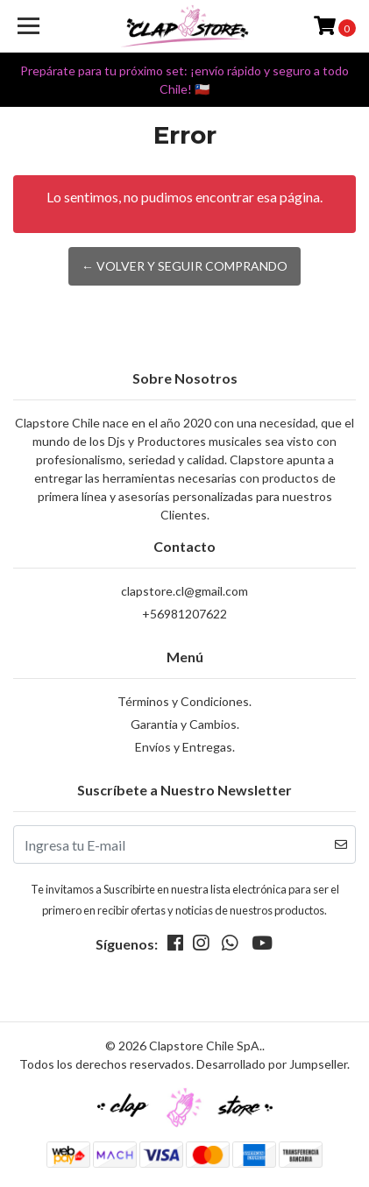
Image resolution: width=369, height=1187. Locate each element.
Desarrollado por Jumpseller (271, 1063)
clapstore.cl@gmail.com (184, 590)
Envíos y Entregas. (185, 746)
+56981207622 (184, 613)
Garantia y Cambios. (185, 724)
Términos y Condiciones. (184, 701)
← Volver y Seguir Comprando (184, 265)
